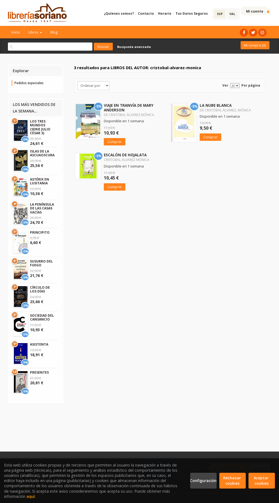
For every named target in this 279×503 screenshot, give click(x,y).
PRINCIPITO (40, 232)
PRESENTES (39, 372)
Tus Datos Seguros (191, 13)
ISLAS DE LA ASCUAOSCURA (42, 153)
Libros (35, 32)
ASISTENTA (39, 344)
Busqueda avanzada (134, 46)
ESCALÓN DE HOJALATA (125, 154)
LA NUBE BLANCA (216, 105)
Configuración (203, 480)
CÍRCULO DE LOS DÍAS (40, 289)
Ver (225, 85)
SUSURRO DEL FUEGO (41, 263)
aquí (30, 496)
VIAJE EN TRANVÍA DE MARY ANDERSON (128, 107)
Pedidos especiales (29, 83)
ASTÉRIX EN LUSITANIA (39, 181)
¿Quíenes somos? (119, 13)
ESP (220, 14)
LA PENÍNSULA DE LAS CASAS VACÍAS (42, 208)
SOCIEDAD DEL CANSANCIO (42, 317)
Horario (164, 13)
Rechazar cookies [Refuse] (232, 480)
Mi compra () (255, 45)
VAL (232, 14)
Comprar (114, 141)
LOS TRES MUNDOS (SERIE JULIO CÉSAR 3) (40, 127)
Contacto (146, 13)
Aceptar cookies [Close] (262, 480)
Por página (250, 85)
